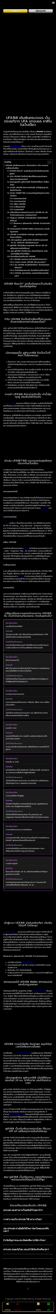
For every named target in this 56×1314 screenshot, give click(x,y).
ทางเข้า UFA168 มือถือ (21, 1053)
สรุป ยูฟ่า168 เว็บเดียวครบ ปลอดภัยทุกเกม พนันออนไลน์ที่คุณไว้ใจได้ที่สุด (29, 252)
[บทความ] (38, 1304)
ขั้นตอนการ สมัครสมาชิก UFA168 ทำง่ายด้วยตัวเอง (32, 224)
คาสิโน (21, 576)
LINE (48, 1310)
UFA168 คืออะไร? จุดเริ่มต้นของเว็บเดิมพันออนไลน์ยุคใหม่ (29, 172)
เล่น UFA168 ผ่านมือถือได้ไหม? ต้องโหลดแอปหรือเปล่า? (31, 266)
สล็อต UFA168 (19, 204)
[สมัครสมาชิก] (18, 1304)
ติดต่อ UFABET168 (17, 1114)
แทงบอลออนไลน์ (20, 198)
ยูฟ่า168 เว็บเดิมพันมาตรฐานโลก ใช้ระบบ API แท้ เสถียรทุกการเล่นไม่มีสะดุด (28, 247)
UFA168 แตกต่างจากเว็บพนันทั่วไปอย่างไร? (30, 259)
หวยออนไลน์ (19, 209)
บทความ (38, 1310)
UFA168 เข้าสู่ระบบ (10, 932)
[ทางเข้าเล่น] (7, 1304)
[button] (53, 3)
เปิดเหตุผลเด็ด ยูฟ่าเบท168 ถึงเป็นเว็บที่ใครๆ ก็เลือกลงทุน (29, 183)
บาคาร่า (6, 523)
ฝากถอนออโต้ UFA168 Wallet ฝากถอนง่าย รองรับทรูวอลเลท (30, 230)
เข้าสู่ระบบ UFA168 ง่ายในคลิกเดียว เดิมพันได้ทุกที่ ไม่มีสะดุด (29, 219)
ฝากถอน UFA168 (39, 991)
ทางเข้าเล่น (7, 1310)
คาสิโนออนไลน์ (19, 207)
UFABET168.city (27, 1299)
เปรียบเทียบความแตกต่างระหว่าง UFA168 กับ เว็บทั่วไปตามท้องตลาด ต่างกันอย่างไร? (29, 213)
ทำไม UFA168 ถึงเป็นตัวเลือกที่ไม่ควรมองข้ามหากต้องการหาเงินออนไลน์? (28, 178)
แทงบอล (44, 508)
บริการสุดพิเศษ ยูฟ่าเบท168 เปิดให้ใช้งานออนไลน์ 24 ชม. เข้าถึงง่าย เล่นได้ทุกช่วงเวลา (29, 241)
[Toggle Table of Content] (48, 162)
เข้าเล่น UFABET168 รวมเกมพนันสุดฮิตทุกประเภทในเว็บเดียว (29, 194)
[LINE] (48, 1304)
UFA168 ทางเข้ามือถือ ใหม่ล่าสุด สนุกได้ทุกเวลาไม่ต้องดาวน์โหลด (28, 236)
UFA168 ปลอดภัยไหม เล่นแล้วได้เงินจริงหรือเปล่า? (32, 274)
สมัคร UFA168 (27, 962)
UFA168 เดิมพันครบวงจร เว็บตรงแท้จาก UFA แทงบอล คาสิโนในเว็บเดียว (27, 167)
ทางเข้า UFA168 (9, 403)
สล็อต (26, 548)
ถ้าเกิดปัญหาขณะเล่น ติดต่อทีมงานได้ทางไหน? (32, 270)
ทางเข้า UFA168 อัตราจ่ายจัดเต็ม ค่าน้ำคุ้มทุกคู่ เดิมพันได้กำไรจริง (29, 189)
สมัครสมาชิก (18, 1310)
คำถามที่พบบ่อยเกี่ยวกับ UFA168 (22, 256)
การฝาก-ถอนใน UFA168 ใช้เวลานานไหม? (30, 262)
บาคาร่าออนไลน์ (20, 201)
